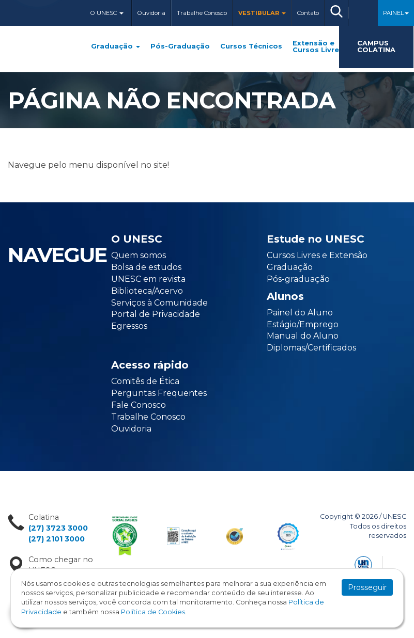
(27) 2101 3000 (56, 539)
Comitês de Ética (145, 381)
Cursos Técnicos (251, 46)
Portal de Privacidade (155, 314)
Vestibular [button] (262, 13)
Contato (308, 13)
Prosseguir (367, 587)
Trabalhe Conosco (202, 13)
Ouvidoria (151, 13)
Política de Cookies (153, 612)
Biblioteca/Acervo (147, 291)
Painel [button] (396, 13)
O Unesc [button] (107, 13)
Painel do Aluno (300, 312)
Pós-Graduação (180, 46)
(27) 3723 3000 (58, 528)
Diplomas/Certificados (311, 348)
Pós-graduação (298, 279)
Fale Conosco (138, 405)
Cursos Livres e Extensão (317, 255)
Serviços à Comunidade (159, 303)
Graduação (115, 46)
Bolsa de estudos (146, 267)
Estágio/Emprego (303, 324)
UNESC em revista (148, 279)
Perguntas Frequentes (159, 393)
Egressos (129, 326)
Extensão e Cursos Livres (318, 47)
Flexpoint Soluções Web (399, 563)
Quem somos (138, 255)
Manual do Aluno (303, 336)
